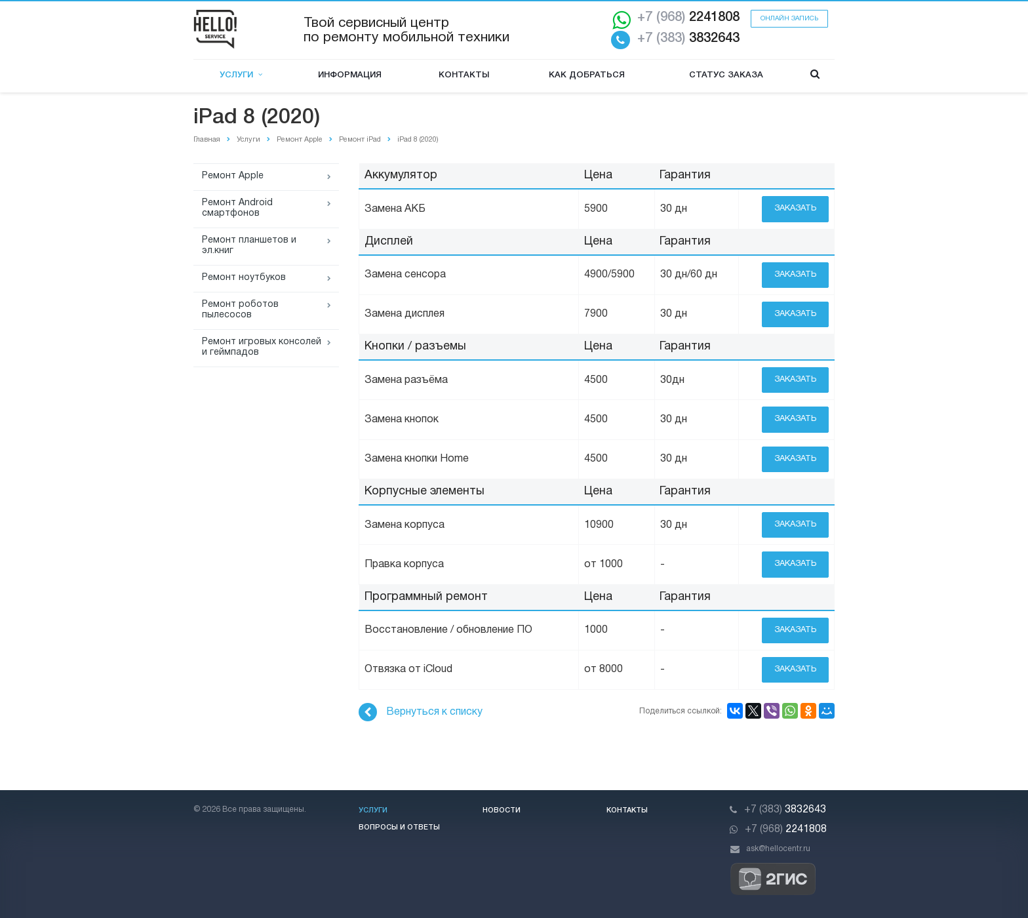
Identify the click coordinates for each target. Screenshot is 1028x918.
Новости (502, 810)
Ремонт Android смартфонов (237, 208)
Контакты (464, 75)
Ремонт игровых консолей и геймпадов (261, 347)
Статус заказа (726, 75)
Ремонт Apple (233, 176)
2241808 (688, 18)
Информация (350, 75)
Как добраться (587, 75)
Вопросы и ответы (399, 827)
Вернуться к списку (421, 712)
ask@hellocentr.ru (778, 848)
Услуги (241, 75)
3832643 (688, 39)
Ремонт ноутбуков (244, 277)
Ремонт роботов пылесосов (240, 309)
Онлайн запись (789, 19)
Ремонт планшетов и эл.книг (249, 245)
